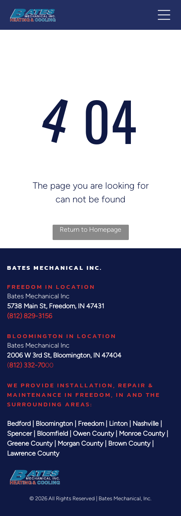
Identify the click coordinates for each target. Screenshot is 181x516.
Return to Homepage (90, 229)
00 (49, 365)
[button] (164, 15)
